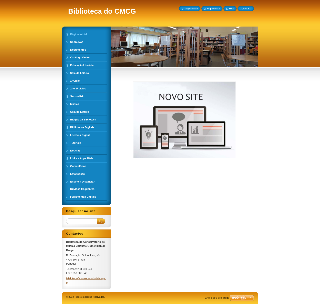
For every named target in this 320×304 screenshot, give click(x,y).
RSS (231, 8)
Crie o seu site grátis (217, 297)
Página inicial (191, 8)
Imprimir (247, 8)
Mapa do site (213, 8)
